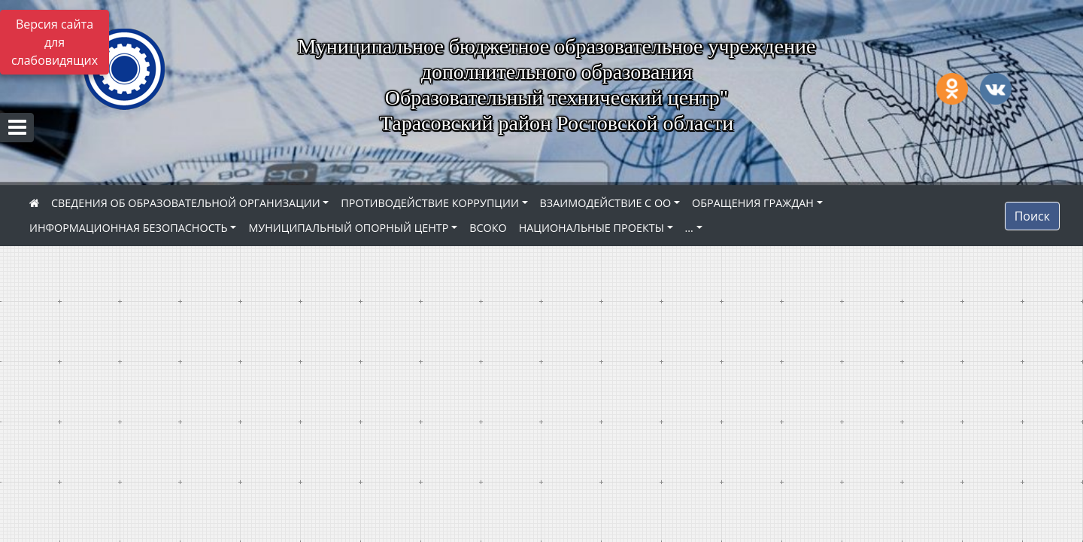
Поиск (1032, 216)
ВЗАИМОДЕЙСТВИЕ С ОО (606, 203)
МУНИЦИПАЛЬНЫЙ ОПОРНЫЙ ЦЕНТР (348, 228)
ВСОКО (488, 228)
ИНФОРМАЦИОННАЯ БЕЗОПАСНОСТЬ (128, 228)
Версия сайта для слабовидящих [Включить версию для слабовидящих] (54, 42)
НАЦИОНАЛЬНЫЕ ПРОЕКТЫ (591, 228)
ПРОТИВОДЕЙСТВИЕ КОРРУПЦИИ (430, 203)
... (689, 228)
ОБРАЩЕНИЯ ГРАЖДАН (753, 203)
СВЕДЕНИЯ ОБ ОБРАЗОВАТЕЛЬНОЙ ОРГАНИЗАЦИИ (185, 203)
